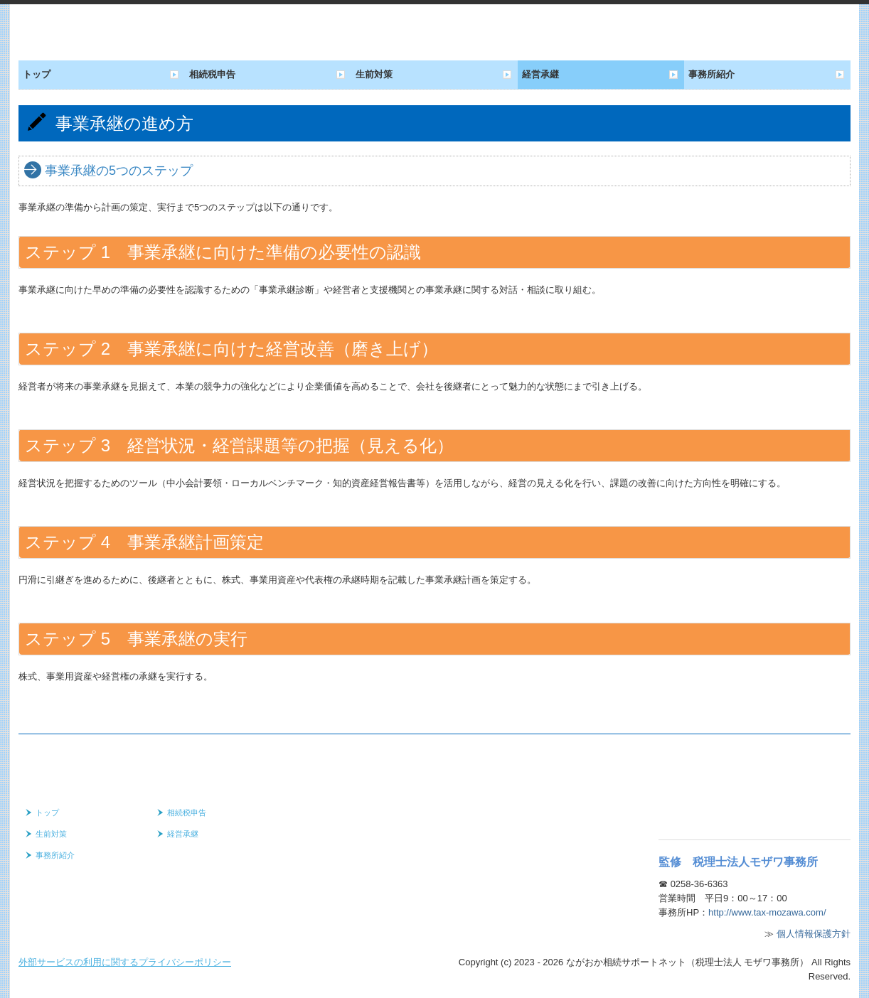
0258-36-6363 (699, 884)
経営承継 (540, 74)
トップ (36, 74)
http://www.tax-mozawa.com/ (767, 912)
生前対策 (374, 74)
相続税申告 (212, 74)
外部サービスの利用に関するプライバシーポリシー (124, 962)
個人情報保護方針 (814, 933)
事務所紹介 (711, 74)
